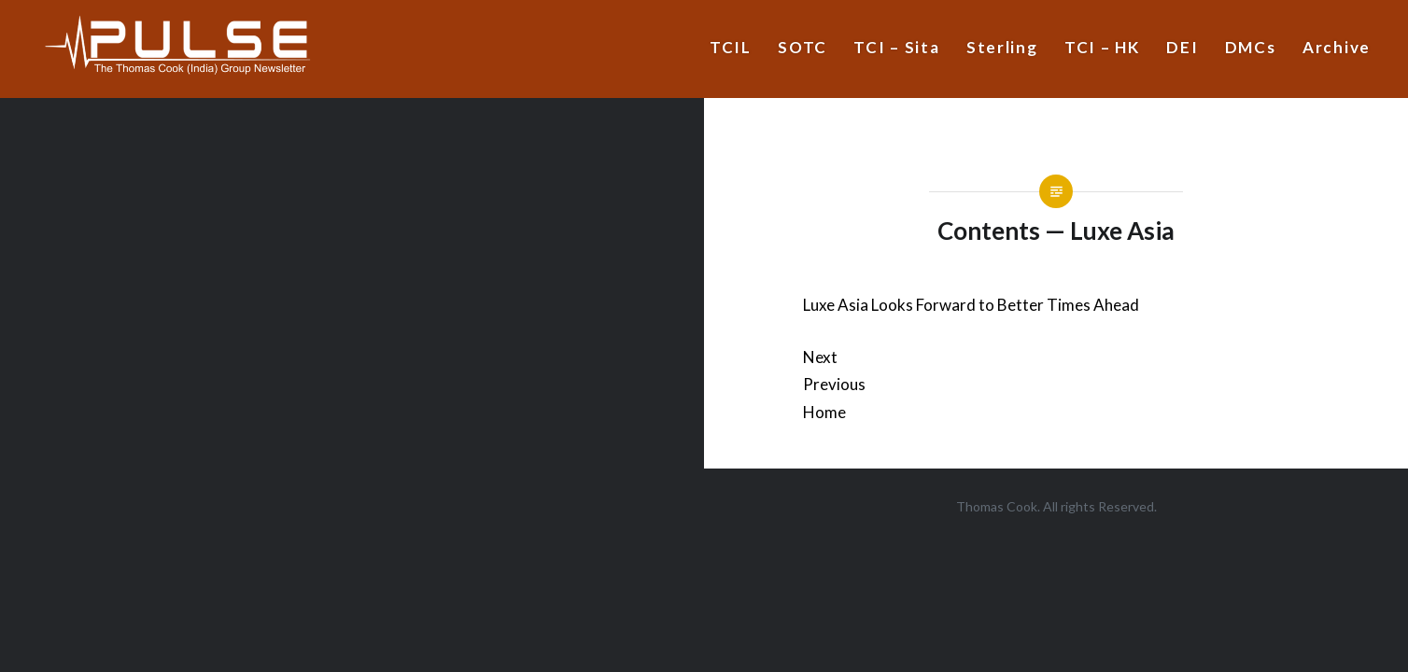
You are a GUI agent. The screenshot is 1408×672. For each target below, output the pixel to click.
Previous (834, 384)
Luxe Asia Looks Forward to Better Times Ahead (971, 305)
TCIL (731, 47)
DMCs (1250, 47)
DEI (1182, 47)
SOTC (802, 47)
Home (824, 412)
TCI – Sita (896, 47)
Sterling (1002, 47)
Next (820, 357)
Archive (1336, 47)
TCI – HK (1102, 47)
